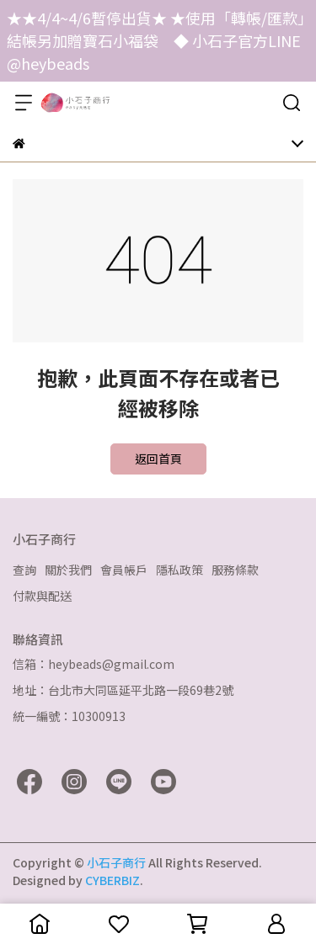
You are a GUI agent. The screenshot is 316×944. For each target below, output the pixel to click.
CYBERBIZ (112, 880)
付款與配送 (42, 595)
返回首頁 (158, 458)
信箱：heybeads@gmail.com (93, 663)
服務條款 (235, 569)
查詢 (24, 569)
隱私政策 (179, 569)
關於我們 (68, 569)
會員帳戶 (123, 569)
